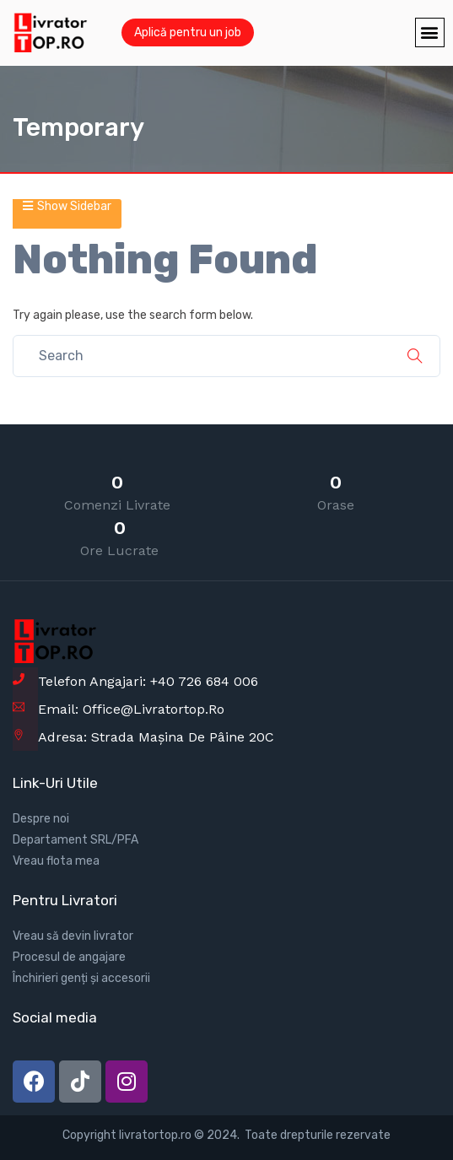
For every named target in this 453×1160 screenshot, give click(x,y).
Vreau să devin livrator (73, 936)
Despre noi (41, 819)
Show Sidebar (67, 206)
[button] (430, 32)
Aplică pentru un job (187, 32)
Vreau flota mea (56, 861)
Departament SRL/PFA (75, 840)
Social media (55, 1017)
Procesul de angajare (69, 957)
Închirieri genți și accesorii (81, 978)
